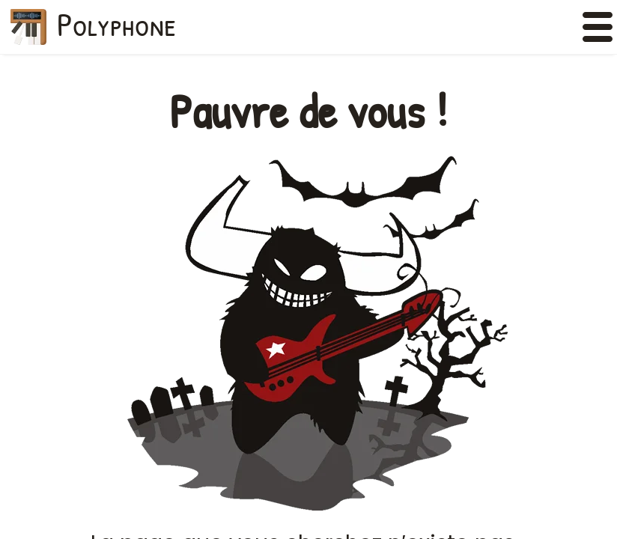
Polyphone (117, 23)
